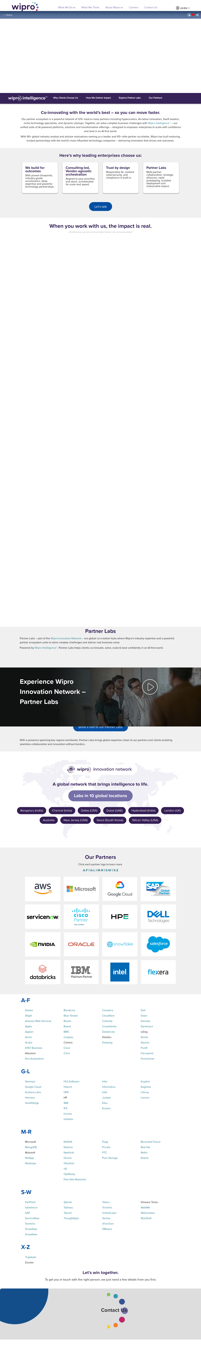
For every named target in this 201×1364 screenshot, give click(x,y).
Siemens (30, 1223)
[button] (188, 15)
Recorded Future (151, 1142)
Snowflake (31, 1229)
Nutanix (68, 1147)
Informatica (108, 1087)
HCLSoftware (71, 1081)
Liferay (145, 1092)
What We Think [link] (90, 7)
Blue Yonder (71, 1015)
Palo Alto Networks (75, 1179)
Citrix (67, 1053)
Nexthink (69, 1152)
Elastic (144, 1037)
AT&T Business (33, 1048)
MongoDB (31, 1147)
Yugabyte (30, 1257)
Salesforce (31, 1207)
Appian (29, 1032)
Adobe (29, 1010)
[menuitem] (183, 8)
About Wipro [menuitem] (114, 7)
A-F (85, 870)
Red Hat (145, 1147)
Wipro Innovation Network (66, 638)
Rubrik (144, 1158)
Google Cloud (33, 1087)
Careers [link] (133, 7)
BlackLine (69, 1010)
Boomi (67, 1021)
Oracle (68, 1158)
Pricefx (106, 1147)
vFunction (108, 1223)
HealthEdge (32, 1103)
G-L (92, 870)
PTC (104, 1152)
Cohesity (107, 1021)
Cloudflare (108, 1015)
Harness (30, 1097)
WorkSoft (146, 1218)
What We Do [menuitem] (66, 7)
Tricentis (107, 1207)
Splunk (68, 1202)
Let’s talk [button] (100, 206)
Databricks (108, 1032)
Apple (28, 1026)
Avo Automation (34, 1058)
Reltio (144, 1152)
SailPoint (30, 1202)
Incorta (68, 1114)
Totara (106, 1202)
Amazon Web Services (38, 1021)
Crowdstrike (109, 1026)
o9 (65, 1169)
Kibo (104, 1103)
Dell (143, 1010)
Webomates (148, 1213)
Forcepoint (147, 1053)
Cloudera (107, 1010)
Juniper (106, 1097)
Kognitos (146, 1087)
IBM (66, 1103)
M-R (100, 870)
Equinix (145, 1042)
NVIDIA (68, 1142)
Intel (104, 1092)
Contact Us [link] (150, 7)
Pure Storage (110, 1158)
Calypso (68, 1037)
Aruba (28, 1042)
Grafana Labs (33, 1092)
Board (67, 1026)
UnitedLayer (109, 1213)
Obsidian (69, 1163)
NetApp (29, 1158)
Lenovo (145, 1097)
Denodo (145, 1021)
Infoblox (68, 1119)
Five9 (144, 1048)
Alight (28, 1015)
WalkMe (145, 1207)
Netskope (30, 1163)
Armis (28, 1037)
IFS (65, 1108)
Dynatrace (147, 1026)
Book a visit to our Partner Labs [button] (101, 727)
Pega (105, 1142)
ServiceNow (32, 1218)
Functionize (147, 1058)
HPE (66, 1092)
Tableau (68, 1207)
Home (9, 15)
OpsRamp (69, 1174)
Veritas (106, 1218)
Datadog (107, 1042)
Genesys (30, 1081)
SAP (27, 1213)
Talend (68, 1213)
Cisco (67, 1048)
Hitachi (68, 1087)
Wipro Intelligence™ (159, 123)
